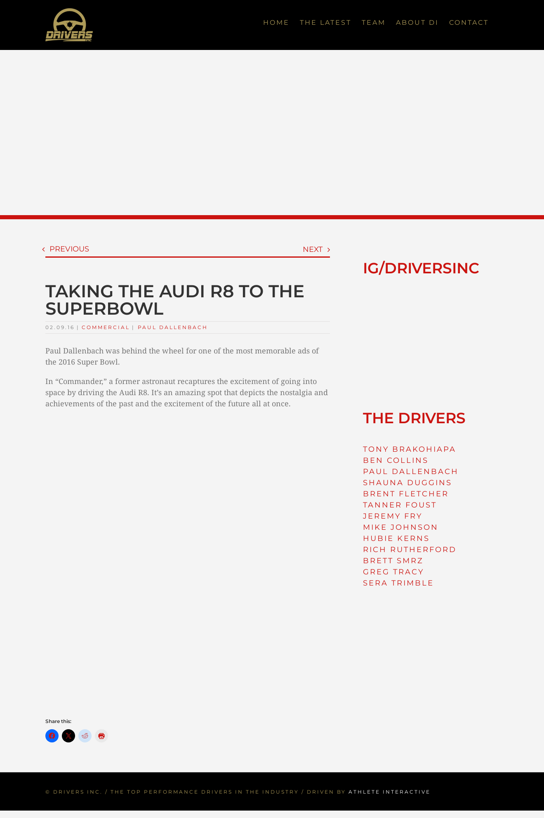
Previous (69, 249)
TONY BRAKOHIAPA (409, 449)
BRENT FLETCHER (406, 493)
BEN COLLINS (396, 460)
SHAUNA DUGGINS (407, 482)
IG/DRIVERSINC (421, 268)
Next (313, 249)
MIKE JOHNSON (400, 527)
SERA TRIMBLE (398, 583)
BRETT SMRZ (393, 560)
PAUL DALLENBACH (411, 471)
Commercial (106, 327)
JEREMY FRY (392, 516)
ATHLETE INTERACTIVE (390, 792)
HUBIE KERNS (396, 538)
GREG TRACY (393, 571)
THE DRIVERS (414, 418)
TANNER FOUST (400, 505)
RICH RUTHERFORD (410, 549)
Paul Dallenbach (173, 327)
